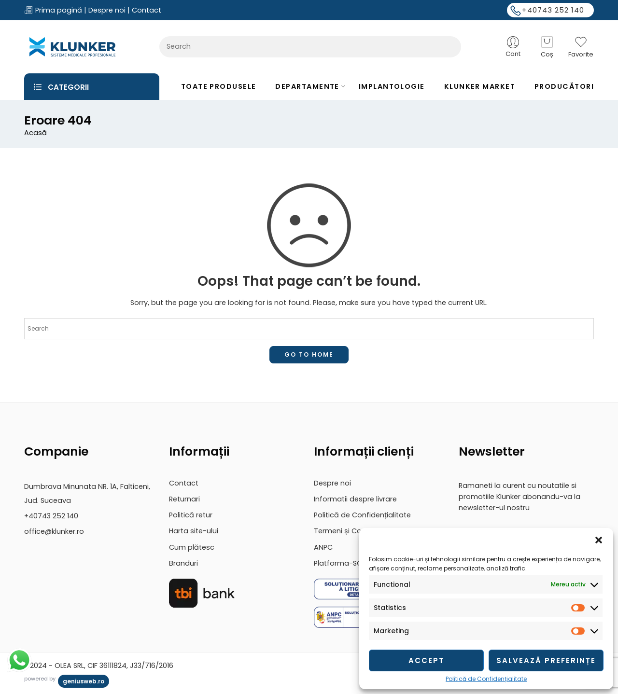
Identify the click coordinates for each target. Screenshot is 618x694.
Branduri (183, 563)
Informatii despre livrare (355, 499)
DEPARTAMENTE (307, 86)
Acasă (35, 133)
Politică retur (190, 515)
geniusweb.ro (83, 681)
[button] (599, 540)
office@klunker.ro (54, 531)
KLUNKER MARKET (479, 86)
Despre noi (107, 10)
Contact (146, 10)
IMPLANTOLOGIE (392, 86)
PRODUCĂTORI (564, 86)
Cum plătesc (191, 547)
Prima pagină (57, 10)
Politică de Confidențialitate (486, 679)
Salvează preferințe (546, 660)
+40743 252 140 (553, 10)
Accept (426, 660)
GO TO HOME (309, 354)
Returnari (184, 499)
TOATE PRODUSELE (218, 86)
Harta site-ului (193, 531)
